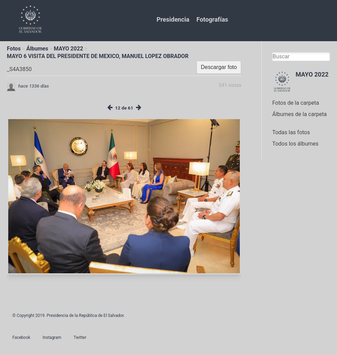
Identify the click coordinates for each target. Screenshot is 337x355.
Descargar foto (219, 67)
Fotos (14, 48)
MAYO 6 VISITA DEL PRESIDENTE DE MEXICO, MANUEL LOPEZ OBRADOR (98, 56)
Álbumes (37, 48)
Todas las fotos (291, 132)
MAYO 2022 (68, 48)
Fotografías (212, 19)
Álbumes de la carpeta (299, 114)
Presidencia (173, 19)
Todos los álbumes (295, 143)
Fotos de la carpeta (295, 103)
